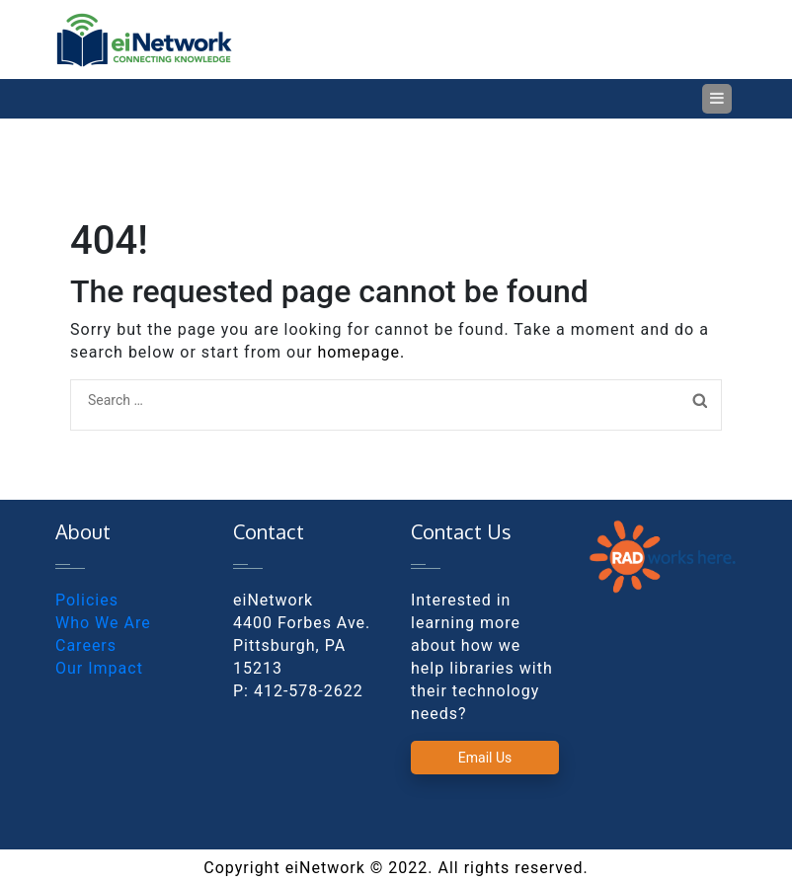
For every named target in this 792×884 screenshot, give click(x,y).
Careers (86, 645)
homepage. (361, 352)
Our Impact (99, 668)
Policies (87, 600)
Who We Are (103, 622)
